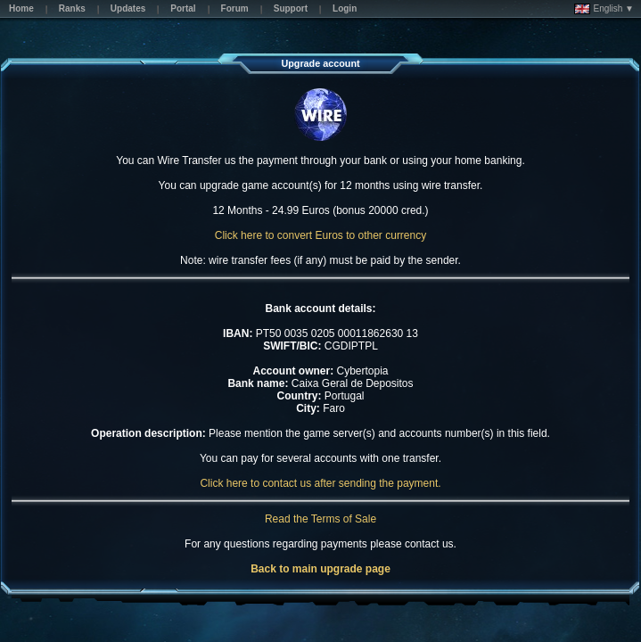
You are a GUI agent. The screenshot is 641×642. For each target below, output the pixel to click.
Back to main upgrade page (320, 569)
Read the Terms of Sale (320, 519)
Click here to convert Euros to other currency (320, 235)
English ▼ (604, 9)
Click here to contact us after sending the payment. (320, 483)
